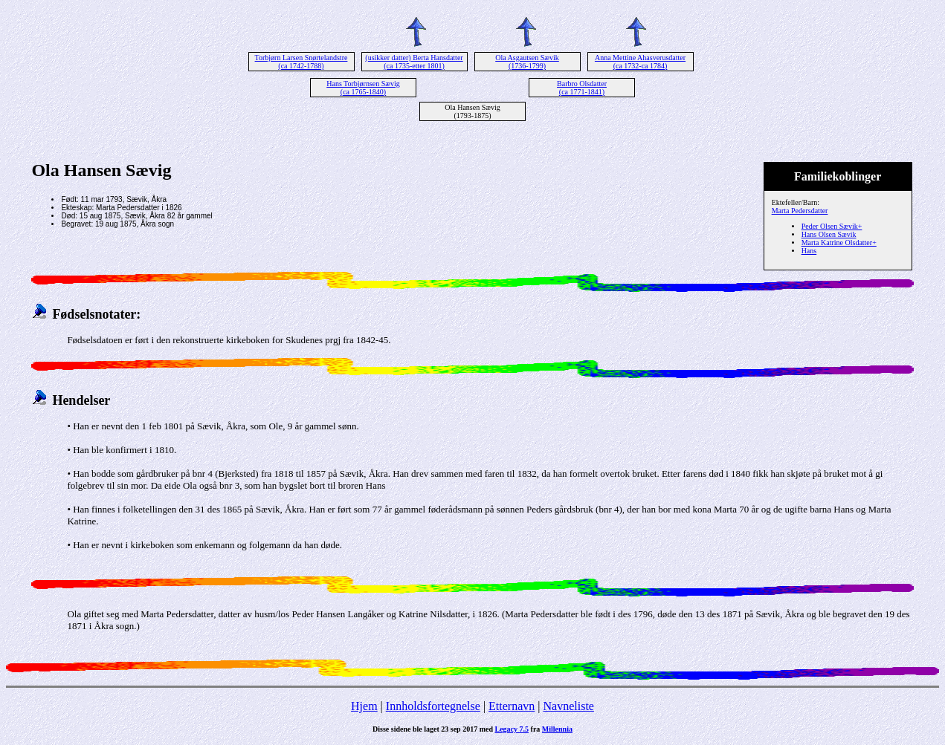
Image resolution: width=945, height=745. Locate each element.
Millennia (557, 729)
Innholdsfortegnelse (433, 706)
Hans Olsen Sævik (829, 234)
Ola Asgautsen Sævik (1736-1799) (527, 61)
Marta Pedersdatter (800, 210)
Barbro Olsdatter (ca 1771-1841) (582, 87)
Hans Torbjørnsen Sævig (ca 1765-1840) (363, 87)
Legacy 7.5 (512, 729)
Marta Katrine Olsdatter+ (839, 242)
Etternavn (511, 706)
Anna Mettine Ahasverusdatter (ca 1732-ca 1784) (640, 61)
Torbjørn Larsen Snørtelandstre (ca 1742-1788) (301, 61)
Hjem (364, 706)
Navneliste (569, 706)
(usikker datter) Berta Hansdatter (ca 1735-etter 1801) (413, 61)
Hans (809, 251)
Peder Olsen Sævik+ (832, 226)
